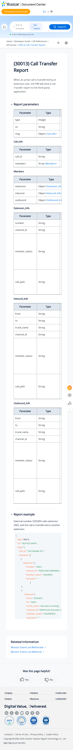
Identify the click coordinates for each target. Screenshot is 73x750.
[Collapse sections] (59, 43)
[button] (12, 104)
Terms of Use (21, 734)
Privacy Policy (36, 734)
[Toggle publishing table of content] (66, 43)
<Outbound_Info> (54, 200)
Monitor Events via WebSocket (27, 647)
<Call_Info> (51, 133)
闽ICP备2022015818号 (14, 743)
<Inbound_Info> (53, 193)
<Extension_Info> (54, 186)
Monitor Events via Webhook (26, 651)
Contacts (8, 734)
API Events (11, 45)
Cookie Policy (52, 734)
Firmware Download (15, 11)
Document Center (34, 4)
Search (59, 27)
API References (39, 41)
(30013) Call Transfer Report (32, 45)
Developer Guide (22, 41)
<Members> (50, 163)
